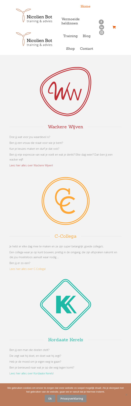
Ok (50, 398)
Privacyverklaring (71, 398)
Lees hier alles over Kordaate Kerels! (31, 373)
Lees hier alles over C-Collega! (27, 269)
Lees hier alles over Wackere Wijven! (31, 165)
